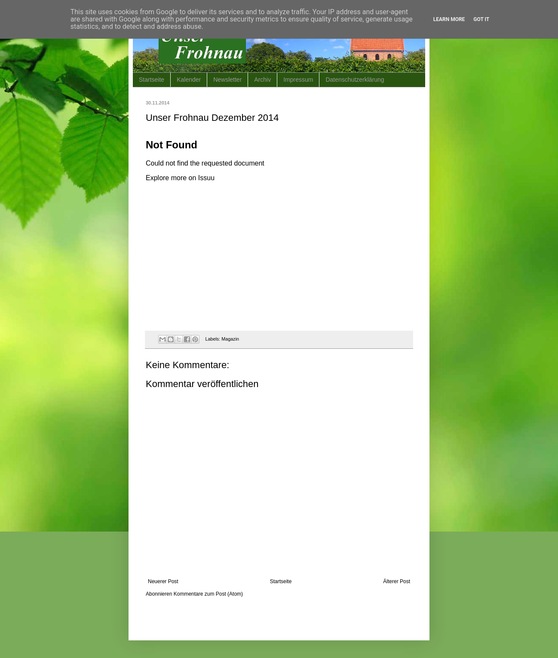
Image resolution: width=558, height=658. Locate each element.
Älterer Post (396, 581)
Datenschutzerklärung (354, 79)
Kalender (189, 79)
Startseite (151, 79)
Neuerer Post (163, 581)
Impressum (298, 79)
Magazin (230, 338)
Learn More (449, 19)
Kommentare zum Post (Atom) (208, 594)
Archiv (262, 79)
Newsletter (227, 79)
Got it (481, 19)
